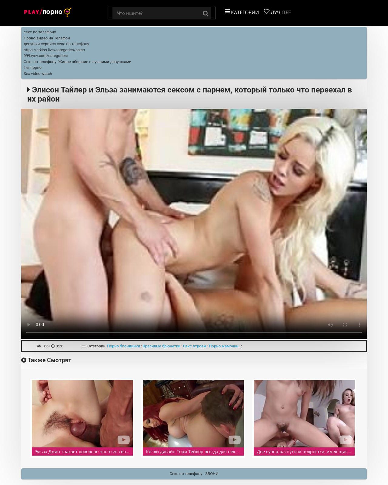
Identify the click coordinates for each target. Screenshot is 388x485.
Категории (242, 12)
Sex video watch (38, 73)
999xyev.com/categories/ (46, 55)
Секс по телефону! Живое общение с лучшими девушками (77, 61)
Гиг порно (33, 67)
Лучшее (277, 12)
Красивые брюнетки (162, 346)
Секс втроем (194, 346)
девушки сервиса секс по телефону (56, 44)
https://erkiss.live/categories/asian (54, 50)
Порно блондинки (123, 346)
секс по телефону (40, 32)
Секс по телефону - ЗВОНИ (193, 473)
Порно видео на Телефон (47, 38)
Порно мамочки (224, 346)
